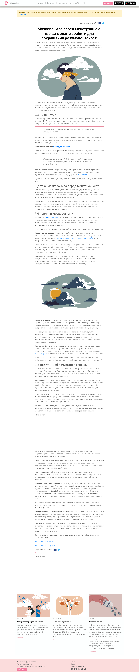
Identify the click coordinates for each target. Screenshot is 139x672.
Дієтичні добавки (96, 622)
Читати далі (20, 637)
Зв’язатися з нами (77, 666)
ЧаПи (73, 662)
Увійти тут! (22, 15)
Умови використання (24, 664)
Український (107, 3)
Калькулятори (62, 3)
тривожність (83, 175)
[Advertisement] (69, 432)
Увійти (85, 3)
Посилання (38, 553)
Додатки (41, 3)
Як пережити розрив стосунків (30, 622)
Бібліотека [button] (50, 3)
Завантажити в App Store (44, 541)
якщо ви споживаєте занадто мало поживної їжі (74, 238)
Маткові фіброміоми (62, 622)
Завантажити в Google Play (45, 546)
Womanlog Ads (74, 3)
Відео (73, 664)
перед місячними (51, 217)
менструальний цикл (61, 147)
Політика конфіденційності (26, 662)
